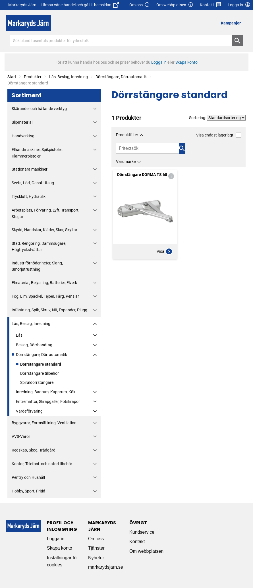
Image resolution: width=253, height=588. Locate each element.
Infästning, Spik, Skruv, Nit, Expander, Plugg (49, 310)
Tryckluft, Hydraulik (28, 196)
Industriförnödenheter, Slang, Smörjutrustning (37, 266)
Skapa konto (59, 548)
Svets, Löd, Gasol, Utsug (33, 183)
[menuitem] (232, 23)
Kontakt (210, 5)
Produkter (33, 76)
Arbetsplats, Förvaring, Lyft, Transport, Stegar (45, 213)
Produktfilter (127, 135)
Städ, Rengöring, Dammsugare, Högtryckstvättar (39, 246)
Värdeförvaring (29, 411)
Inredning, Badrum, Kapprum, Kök (45, 392)
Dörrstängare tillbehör (39, 373)
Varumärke (126, 161)
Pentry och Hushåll (28, 477)
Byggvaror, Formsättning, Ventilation (44, 423)
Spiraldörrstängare (36, 382)
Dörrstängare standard (40, 364)
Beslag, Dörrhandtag (34, 345)
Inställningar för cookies (62, 561)
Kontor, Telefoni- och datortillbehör (42, 463)
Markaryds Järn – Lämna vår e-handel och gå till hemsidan (63, 5)
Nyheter (96, 557)
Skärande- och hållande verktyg (39, 108)
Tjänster (96, 548)
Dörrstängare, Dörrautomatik (121, 76)
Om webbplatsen (174, 5)
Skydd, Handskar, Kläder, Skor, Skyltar (44, 229)
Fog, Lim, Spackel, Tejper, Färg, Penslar (45, 296)
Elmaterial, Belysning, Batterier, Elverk (44, 282)
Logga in (55, 538)
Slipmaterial (22, 122)
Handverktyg (23, 136)
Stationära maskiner (29, 169)
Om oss (139, 5)
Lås (19, 335)
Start (11, 76)
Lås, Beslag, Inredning (68, 76)
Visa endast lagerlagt (218, 135)
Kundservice (141, 532)
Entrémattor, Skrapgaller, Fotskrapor (48, 401)
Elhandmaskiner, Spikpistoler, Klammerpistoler (37, 152)
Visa (165, 251)
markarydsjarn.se (105, 567)
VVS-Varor (21, 436)
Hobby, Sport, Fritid (28, 491)
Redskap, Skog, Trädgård (33, 450)
